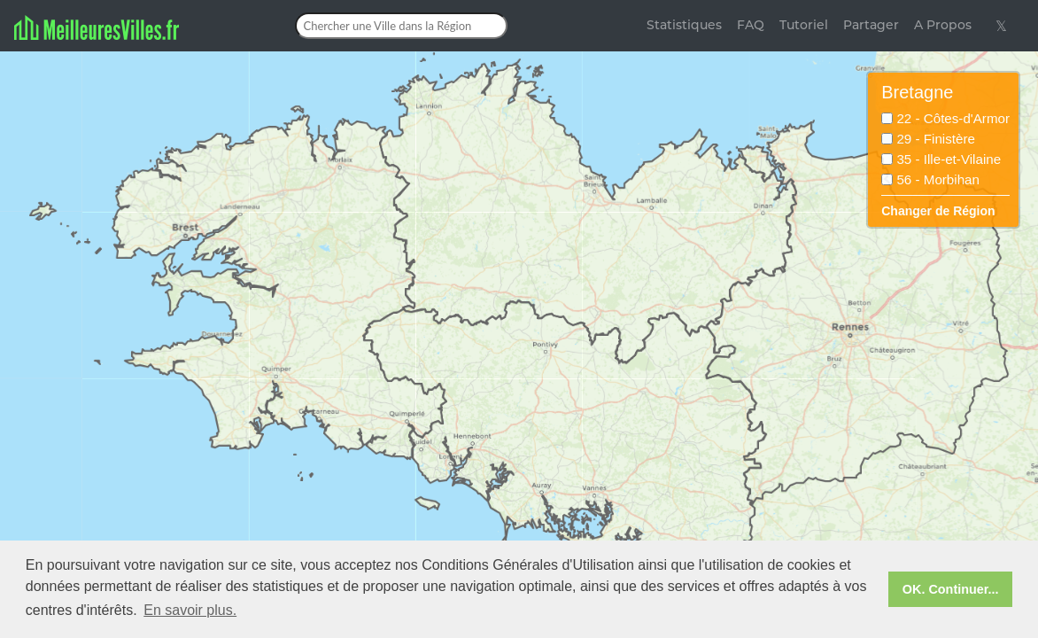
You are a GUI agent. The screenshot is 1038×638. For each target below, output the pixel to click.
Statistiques (684, 25)
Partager (871, 25)
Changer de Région (938, 211)
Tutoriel (803, 25)
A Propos (943, 25)
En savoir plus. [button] (189, 610)
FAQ (750, 25)
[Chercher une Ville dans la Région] (401, 25)
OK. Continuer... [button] (950, 589)
